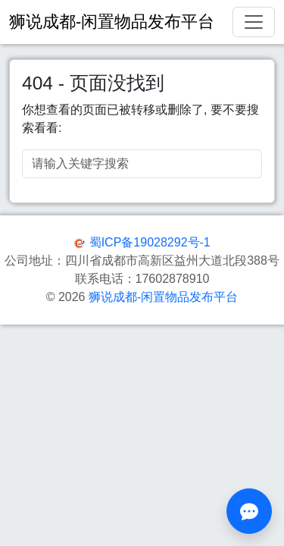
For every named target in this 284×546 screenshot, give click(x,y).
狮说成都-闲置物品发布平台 (163, 296)
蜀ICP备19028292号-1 (150, 242)
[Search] (142, 163)
